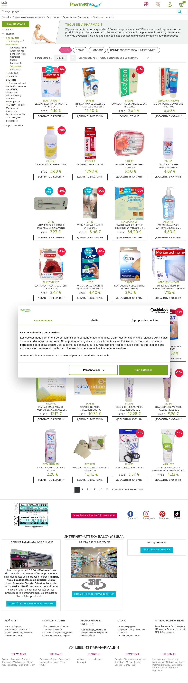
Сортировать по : (87, 58)
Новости (97, 50)
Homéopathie (13, 101)
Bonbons (12, 76)
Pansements (16, 63)
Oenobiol (119, 662)
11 (107, 489)
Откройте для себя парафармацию (31, 603)
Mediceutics (19, 662)
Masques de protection (12, 110)
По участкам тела (14, 125)
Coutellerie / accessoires (12, 91)
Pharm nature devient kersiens (167, 664)
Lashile (118, 664)
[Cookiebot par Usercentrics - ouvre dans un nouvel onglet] (153, 310)
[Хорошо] (182, 11)
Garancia (6, 662)
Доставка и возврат (53, 629)
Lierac (137, 662)
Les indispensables (15, 114)
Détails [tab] (94, 320)
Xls (133, 664)
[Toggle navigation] (4, 4)
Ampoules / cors (18, 47)
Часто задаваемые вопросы (57, 635)
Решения (9, 33)
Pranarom (157, 670)
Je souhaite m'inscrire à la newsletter (94, 515)
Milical (129, 662)
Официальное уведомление (132, 629)
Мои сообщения (13, 626)
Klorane (98, 659)
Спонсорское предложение (19, 632)
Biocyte (118, 659)
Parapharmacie (15, 24)
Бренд (60, 57)
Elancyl (127, 664)
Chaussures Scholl (17, 83)
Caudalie (15, 659)
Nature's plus (159, 667)
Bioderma (64, 659)
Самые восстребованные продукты (133, 50)
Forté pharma (159, 659)
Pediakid (81, 662)
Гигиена (9, 29)
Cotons (13, 59)
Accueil (5, 17)
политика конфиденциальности (129, 634)
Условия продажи (127, 626)
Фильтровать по (43, 58)
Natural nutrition (174, 662)
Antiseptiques (17, 50)
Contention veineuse (16, 86)
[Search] (88, 11)
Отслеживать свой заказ (17, 629)
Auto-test (13, 73)
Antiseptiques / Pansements (76, 17)
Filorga (5, 659)
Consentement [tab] (43, 320)
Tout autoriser (143, 369)
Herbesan (173, 659)
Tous (65, 50)
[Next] (127, 489)
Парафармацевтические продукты (28, 17)
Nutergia (171, 667)
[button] (169, 4)
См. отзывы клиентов (157, 549)
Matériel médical (16, 104)
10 (100, 489)
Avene (25, 659)
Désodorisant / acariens (13, 97)
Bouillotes (11, 79)
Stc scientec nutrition (134, 659)
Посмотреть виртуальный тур (94, 594)
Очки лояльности (14, 635)
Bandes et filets (18, 53)
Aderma (44, 659)
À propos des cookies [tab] (144, 320)
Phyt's (42, 664)
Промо (80, 50)
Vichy (32, 664)
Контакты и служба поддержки (58, 632)
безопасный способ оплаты (57, 626)
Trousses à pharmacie (15, 68)
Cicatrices (15, 56)
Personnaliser (93, 369)
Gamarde (23, 664)
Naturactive (158, 662)
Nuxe (56, 662)
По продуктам (53, 17)
